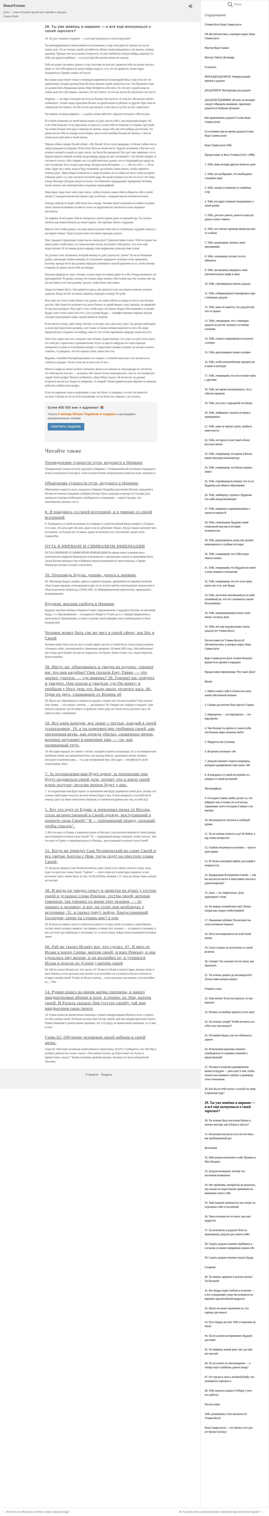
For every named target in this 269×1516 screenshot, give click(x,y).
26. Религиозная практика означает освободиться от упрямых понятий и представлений (226, 1053)
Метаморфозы (213, 788)
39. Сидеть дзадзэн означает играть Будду (229, 1257)
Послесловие (212, 1404)
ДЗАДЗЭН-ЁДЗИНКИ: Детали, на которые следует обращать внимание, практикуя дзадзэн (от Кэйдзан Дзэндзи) (230, 104)
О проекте (91, 1074)
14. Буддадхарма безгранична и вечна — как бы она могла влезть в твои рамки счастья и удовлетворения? (230, 879)
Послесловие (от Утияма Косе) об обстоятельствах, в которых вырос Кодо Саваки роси (228, 644)
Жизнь (208, 681)
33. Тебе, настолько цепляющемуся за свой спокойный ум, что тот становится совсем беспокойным (230, 599)
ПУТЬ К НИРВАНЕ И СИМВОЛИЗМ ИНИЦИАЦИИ (95, 546)
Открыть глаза (213, 988)
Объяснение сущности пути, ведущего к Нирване (91, 483)
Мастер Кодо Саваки (217, 47)
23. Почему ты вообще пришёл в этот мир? (230, 1012)
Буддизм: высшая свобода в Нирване (79, 603)
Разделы (106, 1074)
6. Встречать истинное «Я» (220, 751)
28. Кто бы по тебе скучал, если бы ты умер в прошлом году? (37, 1512)
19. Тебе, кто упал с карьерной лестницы (228, 403)
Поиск (234, 4)
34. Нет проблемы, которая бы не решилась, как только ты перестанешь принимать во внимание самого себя (230, 1189)
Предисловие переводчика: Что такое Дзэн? (230, 671)
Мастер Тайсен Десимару (220, 57)
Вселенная (211, 1147)
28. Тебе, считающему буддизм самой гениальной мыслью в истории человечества (226, 526)
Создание (210, 1267)
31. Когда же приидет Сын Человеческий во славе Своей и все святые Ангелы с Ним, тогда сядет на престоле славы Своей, (100, 856)
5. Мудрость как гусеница (220, 741)
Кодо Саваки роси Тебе (218, 145)
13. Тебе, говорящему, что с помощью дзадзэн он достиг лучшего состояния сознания (227, 324)
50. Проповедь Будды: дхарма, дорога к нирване (90, 575)
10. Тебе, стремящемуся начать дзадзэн (227, 283)
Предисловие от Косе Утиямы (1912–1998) (230, 154)
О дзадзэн (210, 66)
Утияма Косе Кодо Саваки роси (223, 24)
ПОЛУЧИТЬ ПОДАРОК (66, 426)
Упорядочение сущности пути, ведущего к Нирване (94, 462)
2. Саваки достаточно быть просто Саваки (229, 704)
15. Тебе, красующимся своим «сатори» (228, 352)
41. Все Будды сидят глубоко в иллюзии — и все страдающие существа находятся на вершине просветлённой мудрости (229, 1294)
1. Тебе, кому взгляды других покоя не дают (230, 164)
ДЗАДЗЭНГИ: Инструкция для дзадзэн (227, 90)
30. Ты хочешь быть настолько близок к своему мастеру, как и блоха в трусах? (219, 1512)
